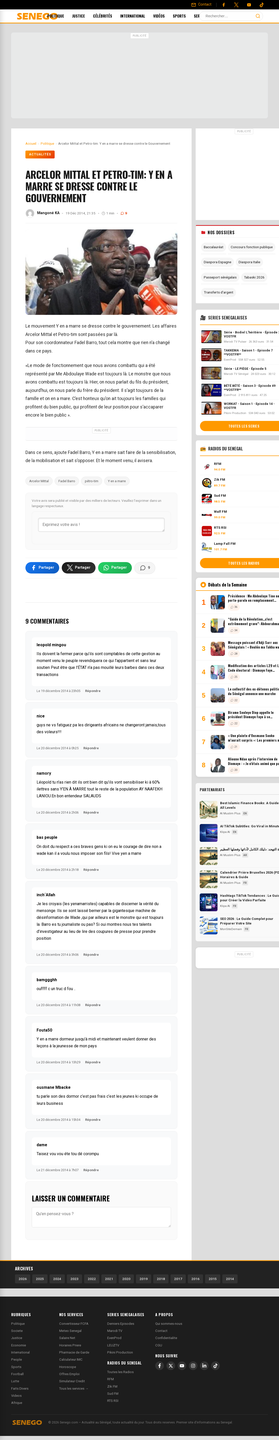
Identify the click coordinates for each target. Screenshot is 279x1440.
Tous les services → (73, 1388)
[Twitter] (236, 5)
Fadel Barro (66, 481)
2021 (109, 1279)
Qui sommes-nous (168, 1324)
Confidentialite (166, 1338)
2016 (195, 1279)
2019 (144, 1279)
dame (42, 1144)
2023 (74, 1279)
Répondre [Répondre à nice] (91, 748)
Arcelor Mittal (39, 481)
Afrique (16, 1403)
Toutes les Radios (120, 1372)
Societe (17, 1331)
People (16, 1359)
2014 (230, 1279)
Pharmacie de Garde (74, 1352)
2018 (161, 1279)
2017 (178, 1279)
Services (210, 16)
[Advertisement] (139, 76)
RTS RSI (112, 1401)
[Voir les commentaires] (144, 568)
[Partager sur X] (79, 567)
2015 (213, 1279)
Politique (62, 16)
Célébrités (109, 16)
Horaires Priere (70, 1345)
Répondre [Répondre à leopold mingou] (93, 691)
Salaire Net (67, 1338)
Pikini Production (120, 1352)
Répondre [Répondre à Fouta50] (93, 1062)
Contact (161, 1331)
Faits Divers (19, 1388)
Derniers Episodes (120, 1324)
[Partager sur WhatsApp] (115, 567)
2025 (40, 1279)
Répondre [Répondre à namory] (91, 812)
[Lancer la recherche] (257, 16)
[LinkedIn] (204, 1365)
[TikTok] (215, 1365)
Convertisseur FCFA (73, 1324)
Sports (186, 16)
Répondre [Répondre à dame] (91, 1170)
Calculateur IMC (71, 1359)
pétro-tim (91, 481)
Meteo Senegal (70, 1331)
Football (17, 1374)
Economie (18, 1345)
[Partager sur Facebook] (42, 567)
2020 (126, 1279)
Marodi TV (114, 1331)
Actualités (40, 154)
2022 (92, 1279)
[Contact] (201, 5)
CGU (158, 1345)
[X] (170, 1365)
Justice (85, 16)
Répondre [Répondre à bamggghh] (93, 1005)
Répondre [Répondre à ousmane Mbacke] (93, 1120)
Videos (16, 1396)
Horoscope (67, 1367)
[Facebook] (223, 5)
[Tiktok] (261, 5)
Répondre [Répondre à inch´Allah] (91, 955)
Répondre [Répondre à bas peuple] (91, 870)
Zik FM (112, 1386)
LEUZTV (113, 1345)
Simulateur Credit (72, 1381)
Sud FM (112, 1393)
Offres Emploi (69, 1374)
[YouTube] (249, 5)
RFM (110, 1379)
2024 (57, 1279)
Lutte (15, 1381)
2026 (23, 1279)
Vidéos (166, 16)
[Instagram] (193, 1365)
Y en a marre (117, 481)
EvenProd (114, 1338)
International (139, 16)
